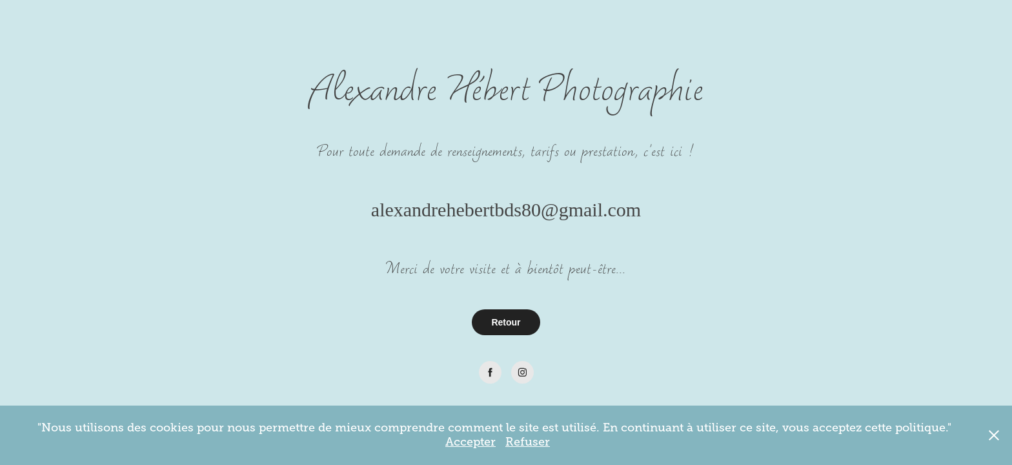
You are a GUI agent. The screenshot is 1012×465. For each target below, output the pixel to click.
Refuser (527, 441)
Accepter (470, 441)
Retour (505, 322)
